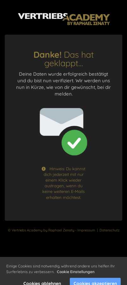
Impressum (86, 230)
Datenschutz (109, 230)
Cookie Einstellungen (75, 275)
